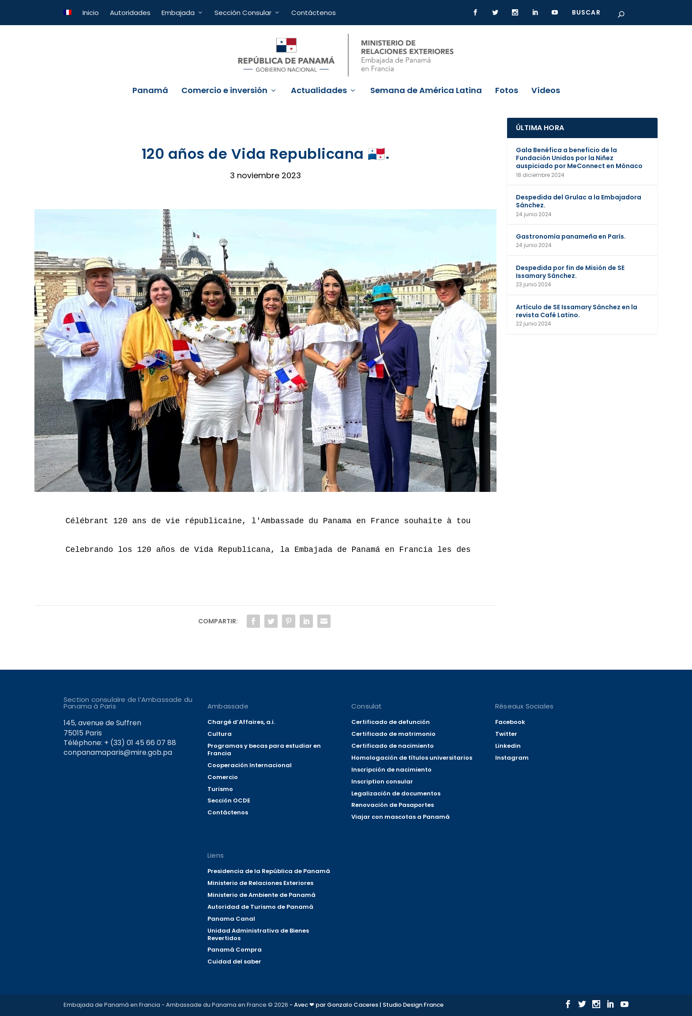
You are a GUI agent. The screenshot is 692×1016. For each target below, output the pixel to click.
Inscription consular (382, 781)
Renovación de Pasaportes (392, 805)
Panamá (150, 91)
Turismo (220, 789)
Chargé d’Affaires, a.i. (241, 722)
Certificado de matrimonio (393, 734)
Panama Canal (231, 919)
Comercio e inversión (224, 91)
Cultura (219, 734)
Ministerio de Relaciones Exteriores (260, 883)
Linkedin (508, 746)
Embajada (178, 12)
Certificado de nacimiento (392, 746)
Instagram (512, 758)
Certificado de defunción (390, 722)
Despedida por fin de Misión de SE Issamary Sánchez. (570, 271)
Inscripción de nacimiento (391, 769)
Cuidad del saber (234, 961)
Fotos (506, 91)
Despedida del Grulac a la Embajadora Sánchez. (578, 201)
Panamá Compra (234, 949)
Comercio (222, 777)
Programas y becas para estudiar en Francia (264, 749)
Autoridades (130, 12)
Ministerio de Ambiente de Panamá (261, 895)
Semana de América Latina (426, 91)
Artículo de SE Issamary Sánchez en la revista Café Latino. (576, 311)
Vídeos (545, 91)
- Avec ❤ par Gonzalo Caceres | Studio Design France (367, 1005)
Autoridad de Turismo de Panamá (260, 907)
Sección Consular (242, 12)
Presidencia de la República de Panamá (268, 871)
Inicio (91, 12)
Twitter (506, 734)
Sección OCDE (228, 800)
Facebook (510, 722)
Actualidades (319, 91)
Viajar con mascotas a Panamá (400, 817)
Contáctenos (313, 12)
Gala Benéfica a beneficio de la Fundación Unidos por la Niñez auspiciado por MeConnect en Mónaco (579, 158)
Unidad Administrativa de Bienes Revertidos (258, 934)
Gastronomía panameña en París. (571, 236)
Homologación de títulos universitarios (411, 758)
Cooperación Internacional (249, 765)
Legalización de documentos (395, 793)
